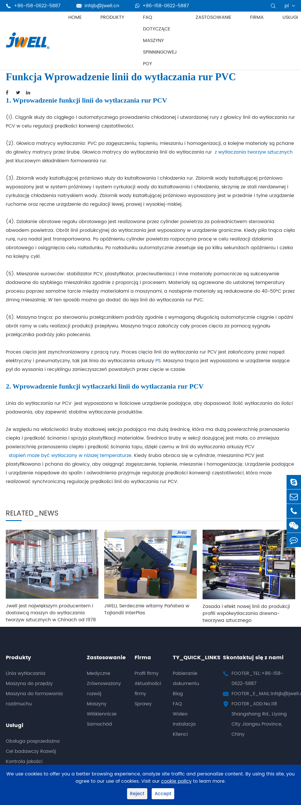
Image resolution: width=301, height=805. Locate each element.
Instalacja (184, 724)
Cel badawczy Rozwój (31, 751)
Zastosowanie (213, 17)
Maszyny (97, 704)
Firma (257, 17)
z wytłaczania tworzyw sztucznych (254, 152)
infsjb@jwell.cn (97, 6)
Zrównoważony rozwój (104, 688)
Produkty (112, 17)
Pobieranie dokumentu (186, 678)
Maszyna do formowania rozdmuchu (34, 699)
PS (158, 361)
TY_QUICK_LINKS (197, 657)
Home (75, 17)
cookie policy (176, 781)
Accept (163, 793)
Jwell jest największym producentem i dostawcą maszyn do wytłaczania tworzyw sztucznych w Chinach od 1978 (51, 612)
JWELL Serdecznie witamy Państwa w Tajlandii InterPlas (146, 609)
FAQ (177, 704)
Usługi (290, 17)
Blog (178, 693)
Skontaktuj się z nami (253, 657)
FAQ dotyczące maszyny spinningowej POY (160, 41)
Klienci (180, 734)
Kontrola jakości (24, 761)
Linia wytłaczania (25, 673)
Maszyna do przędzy (29, 683)
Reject (137, 793)
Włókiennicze (102, 714)
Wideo (180, 714)
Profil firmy (147, 673)
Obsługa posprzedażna (33, 741)
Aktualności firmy (148, 688)
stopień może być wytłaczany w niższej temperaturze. (69, 455)
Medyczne (98, 673)
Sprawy (143, 704)
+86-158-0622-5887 (162, 6)
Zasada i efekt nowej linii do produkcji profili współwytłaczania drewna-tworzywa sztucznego (246, 613)
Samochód (99, 724)
